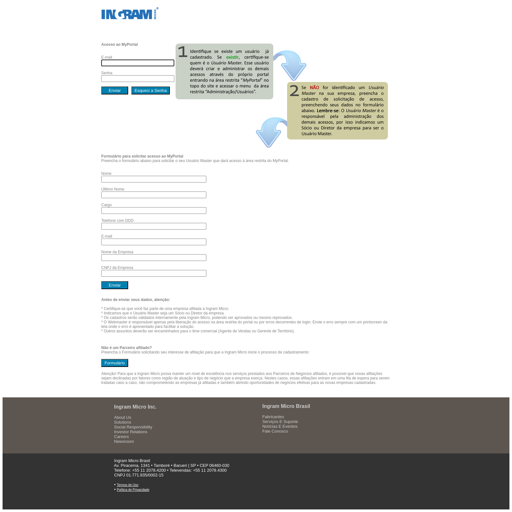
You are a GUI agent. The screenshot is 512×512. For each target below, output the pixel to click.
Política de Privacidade (133, 490)
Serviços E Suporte (280, 421)
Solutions (122, 422)
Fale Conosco (275, 431)
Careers (121, 436)
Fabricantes (273, 416)
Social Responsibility (133, 427)
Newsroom (124, 441)
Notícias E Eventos (280, 426)
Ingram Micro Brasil (286, 406)
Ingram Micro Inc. (135, 407)
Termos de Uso (127, 485)
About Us (122, 417)
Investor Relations (130, 431)
